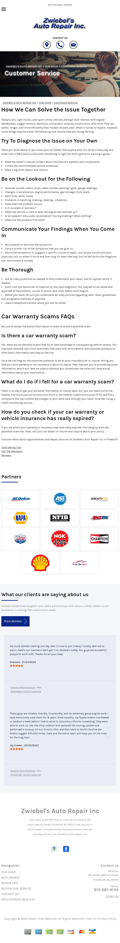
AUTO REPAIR (10, 877)
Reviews (6, 455)
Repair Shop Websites (42, 918)
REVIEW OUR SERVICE (16, 888)
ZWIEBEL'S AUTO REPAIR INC (24, 66)
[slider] (16, 665)
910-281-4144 (52, 819)
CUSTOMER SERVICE (74, 66)
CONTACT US (10, 894)
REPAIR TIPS (9, 883)
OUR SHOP (51, 66)
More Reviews (15, 621)
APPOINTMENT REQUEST (18, 899)
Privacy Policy (107, 918)
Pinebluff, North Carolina (26, 774)
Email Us (112, 896)
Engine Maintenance (23, 687)
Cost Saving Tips (11, 447)
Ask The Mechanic (12, 451)
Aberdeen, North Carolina (26, 691)
